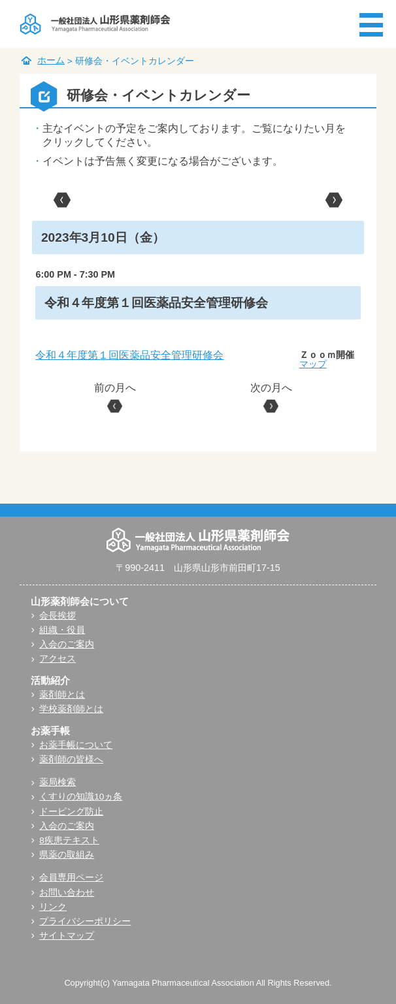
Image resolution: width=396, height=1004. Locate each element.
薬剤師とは (62, 695)
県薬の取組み (66, 855)
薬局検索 (57, 782)
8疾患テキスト (69, 840)
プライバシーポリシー (85, 921)
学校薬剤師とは (71, 709)
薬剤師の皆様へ (71, 759)
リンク (53, 907)
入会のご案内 (66, 644)
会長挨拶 (57, 616)
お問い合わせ (66, 893)
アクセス (57, 659)
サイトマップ (66, 936)
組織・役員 (62, 630)
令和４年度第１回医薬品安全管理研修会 (129, 355)
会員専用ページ (71, 878)
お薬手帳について (75, 745)
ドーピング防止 (71, 812)
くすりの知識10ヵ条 (80, 797)
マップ (313, 364)
